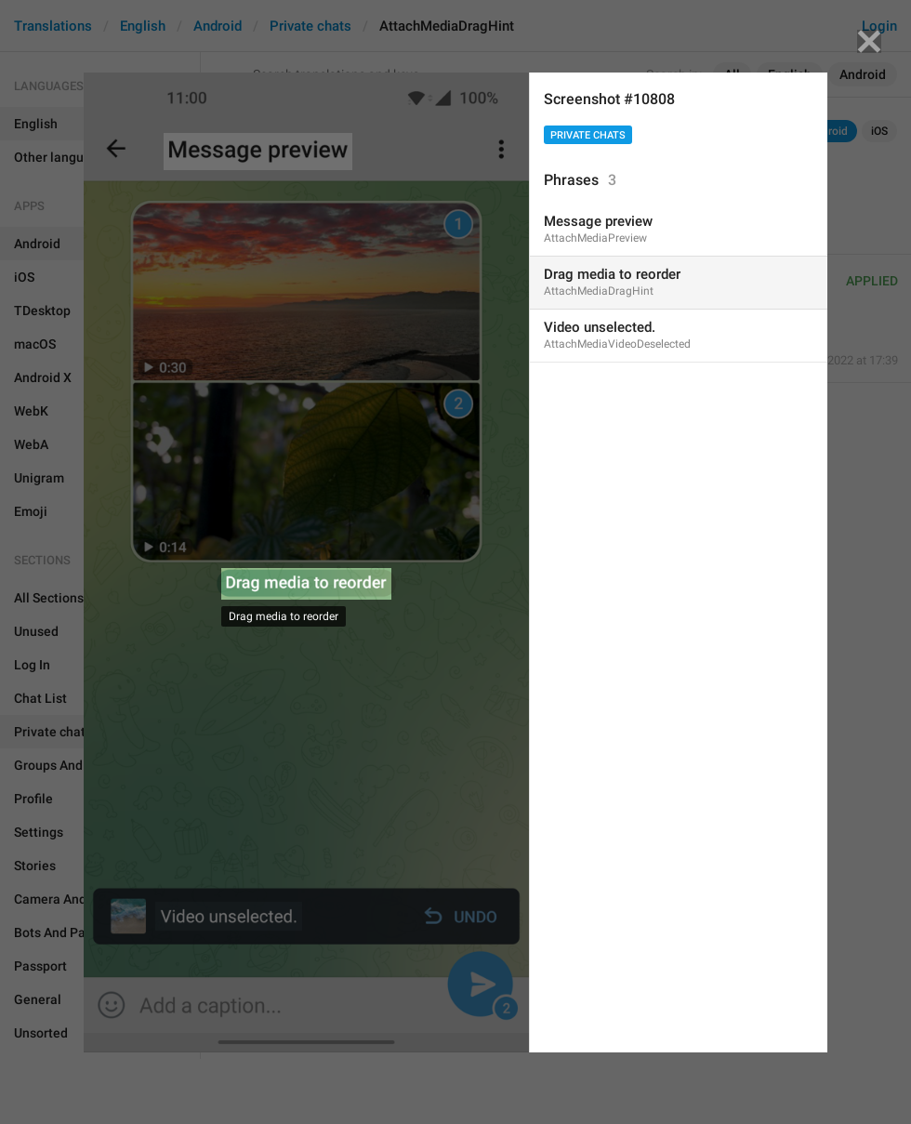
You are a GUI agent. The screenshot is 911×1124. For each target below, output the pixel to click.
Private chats (588, 135)
